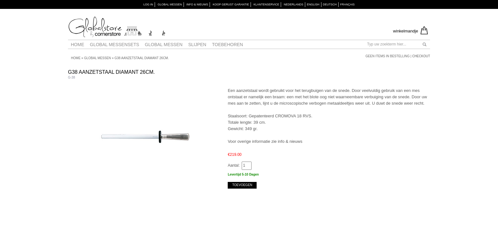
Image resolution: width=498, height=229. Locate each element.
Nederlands (293, 4)
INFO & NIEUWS (197, 4)
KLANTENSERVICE (266, 4)
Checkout (421, 56)
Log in (148, 4)
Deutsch (330, 4)
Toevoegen (242, 185)
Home (77, 44)
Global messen (164, 44)
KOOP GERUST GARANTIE (231, 4)
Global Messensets (114, 44)
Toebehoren (227, 44)
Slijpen (197, 44)
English (313, 4)
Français (347, 4)
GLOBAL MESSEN (170, 4)
